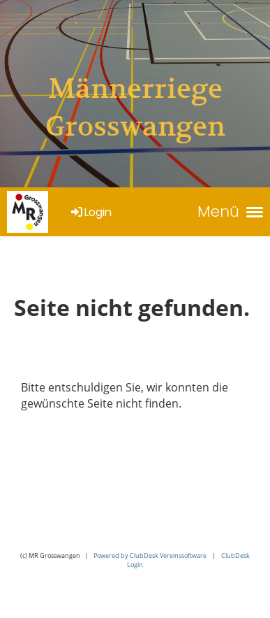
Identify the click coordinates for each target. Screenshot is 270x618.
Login (90, 212)
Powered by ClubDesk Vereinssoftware (150, 555)
